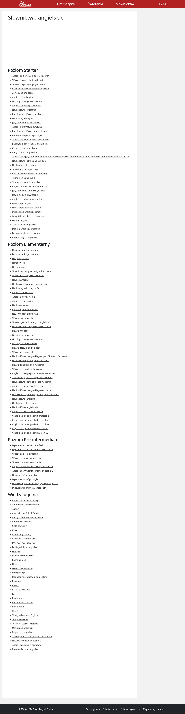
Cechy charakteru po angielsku (27, 517)
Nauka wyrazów (20, 279)
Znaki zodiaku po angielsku (25, 649)
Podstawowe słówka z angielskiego (29, 131)
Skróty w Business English (25, 615)
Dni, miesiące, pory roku (24, 542)
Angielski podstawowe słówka (27, 199)
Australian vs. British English (26, 513)
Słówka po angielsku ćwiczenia (27, 369)
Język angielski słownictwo (25, 309)
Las (14, 593)
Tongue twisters (20, 619)
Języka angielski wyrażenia (25, 194)
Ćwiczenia (95, 4)
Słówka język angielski (23, 352)
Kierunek (16, 581)
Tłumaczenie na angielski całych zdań (30, 139)
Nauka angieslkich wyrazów (26, 288)
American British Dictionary (25, 504)
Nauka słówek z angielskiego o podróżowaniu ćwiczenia (39, 356)
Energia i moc (19, 559)
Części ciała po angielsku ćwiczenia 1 (30, 428)
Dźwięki (16, 551)
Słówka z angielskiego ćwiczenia (28, 364)
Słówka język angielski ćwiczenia (28, 275)
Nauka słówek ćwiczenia (24, 109)
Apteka (15, 508)
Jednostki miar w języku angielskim (29, 576)
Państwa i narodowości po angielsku (30, 173)
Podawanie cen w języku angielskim (30, 143)
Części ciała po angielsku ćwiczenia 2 (30, 432)
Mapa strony (149, 709)
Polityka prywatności (131, 709)
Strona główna (93, 709)
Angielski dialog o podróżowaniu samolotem (34, 373)
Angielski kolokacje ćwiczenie (26, 105)
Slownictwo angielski (22, 318)
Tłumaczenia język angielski (26, 156)
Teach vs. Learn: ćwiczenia (25, 623)
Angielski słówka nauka (23, 296)
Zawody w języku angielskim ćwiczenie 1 (32, 636)
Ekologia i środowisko (23, 555)
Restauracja (18, 606)
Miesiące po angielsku (23, 203)
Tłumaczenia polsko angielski (54, 156)
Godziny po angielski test (24, 343)
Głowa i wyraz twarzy (22, 568)
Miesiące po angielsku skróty (26, 207)
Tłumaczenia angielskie (23, 177)
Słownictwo (125, 4)
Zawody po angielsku (22, 92)
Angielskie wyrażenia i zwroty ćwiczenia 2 (32, 470)
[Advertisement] (69, 42)
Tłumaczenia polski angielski (26, 182)
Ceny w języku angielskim (25, 148)
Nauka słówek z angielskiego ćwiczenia (31, 326)
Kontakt (162, 709)
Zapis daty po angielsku (24, 224)
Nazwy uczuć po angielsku (25, 475)
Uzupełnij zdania (20, 258)
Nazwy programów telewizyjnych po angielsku (35, 483)
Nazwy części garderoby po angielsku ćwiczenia (35, 394)
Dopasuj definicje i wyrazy (25, 250)
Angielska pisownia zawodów (26, 644)
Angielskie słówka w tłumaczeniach (29, 186)
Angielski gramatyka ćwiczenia (27, 126)
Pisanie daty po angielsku (24, 237)
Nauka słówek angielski (23, 398)
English (162, 4)
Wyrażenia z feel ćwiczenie (25, 453)
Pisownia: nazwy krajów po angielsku (30, 88)
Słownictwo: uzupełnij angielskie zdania (31, 271)
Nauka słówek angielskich (25, 407)
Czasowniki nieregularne (24, 538)
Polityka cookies (110, 709)
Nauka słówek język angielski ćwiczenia (31, 381)
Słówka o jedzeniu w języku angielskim (31, 322)
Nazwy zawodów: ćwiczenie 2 (26, 640)
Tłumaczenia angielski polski (115, 156)
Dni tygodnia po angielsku (25, 547)
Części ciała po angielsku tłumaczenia (30, 415)
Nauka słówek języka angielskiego (29, 160)
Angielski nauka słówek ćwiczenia (28, 386)
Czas (14, 530)
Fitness (15, 564)
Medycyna (17, 598)
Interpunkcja (18, 572)
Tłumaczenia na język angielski (85, 156)
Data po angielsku (21, 220)
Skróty (15, 610)
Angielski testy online (22, 301)
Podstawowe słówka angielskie (27, 114)
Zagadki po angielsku (22, 632)
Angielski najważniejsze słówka (27, 411)
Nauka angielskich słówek (25, 165)
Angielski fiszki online (22, 97)
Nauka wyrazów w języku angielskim (30, 284)
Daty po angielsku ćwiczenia (26, 228)
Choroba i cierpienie (22, 521)
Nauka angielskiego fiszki (24, 118)
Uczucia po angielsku (22, 627)
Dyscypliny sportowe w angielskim (29, 487)
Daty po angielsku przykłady (26, 233)
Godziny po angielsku (23, 335)
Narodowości (18, 262)
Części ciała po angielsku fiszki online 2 (31, 424)
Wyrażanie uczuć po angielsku (27, 479)
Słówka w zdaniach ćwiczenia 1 (27, 458)
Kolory (15, 585)
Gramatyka (66, 4)
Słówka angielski (20, 330)
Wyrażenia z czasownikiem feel (27, 445)
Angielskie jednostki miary (25, 500)
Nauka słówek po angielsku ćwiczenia (30, 360)
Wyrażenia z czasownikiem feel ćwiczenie (32, 449)
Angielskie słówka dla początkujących (30, 75)
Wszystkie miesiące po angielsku (28, 216)
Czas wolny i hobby (21, 534)
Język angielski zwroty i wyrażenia (28, 190)
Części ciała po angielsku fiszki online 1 (31, 420)
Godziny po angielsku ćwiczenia (28, 101)
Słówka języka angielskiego (25, 169)
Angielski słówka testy (23, 292)
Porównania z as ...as (22, 602)
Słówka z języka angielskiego (26, 347)
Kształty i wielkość (21, 589)
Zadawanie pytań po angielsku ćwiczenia (32, 377)
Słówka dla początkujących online (28, 80)
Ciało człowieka (19, 525)
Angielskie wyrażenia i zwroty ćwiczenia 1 (32, 466)
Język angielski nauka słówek (26, 122)
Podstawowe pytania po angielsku (29, 135)
